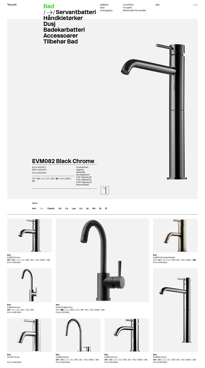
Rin (93, 208)
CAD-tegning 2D (84, 177)
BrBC (67, 178)
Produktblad (82, 167)
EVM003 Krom (62, 357)
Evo (41, 208)
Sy (87, 208)
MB (38, 178)
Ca (66, 208)
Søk (157, 4)
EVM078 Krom (13, 307)
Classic (51, 208)
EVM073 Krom (111, 357)
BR (52, 178)
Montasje (80, 172)
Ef (106, 208)
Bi (100, 208)
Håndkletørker (63, 17)
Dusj (49, 23)
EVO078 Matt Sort (64, 307)
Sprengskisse (83, 174)
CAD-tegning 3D (84, 179)
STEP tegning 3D (84, 182)
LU (43, 178)
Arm (34, 208)
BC (57, 178)
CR (33, 178)
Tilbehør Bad (60, 41)
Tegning (80, 169)
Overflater (128, 4)
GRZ (72, 310)
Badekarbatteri (64, 29)
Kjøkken (104, 4)
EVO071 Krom (13, 357)
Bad (102, 7)
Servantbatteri (76, 12)
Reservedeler (82, 184)
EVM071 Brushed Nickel (164, 257)
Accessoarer (60, 35)
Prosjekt (127, 7)
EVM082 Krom (159, 357)
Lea (73, 208)
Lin (80, 208)
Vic (59, 208)
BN (33, 181)
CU (47, 178)
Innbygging (106, 10)
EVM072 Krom (13, 257)
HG (62, 178)
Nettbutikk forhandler (134, 10)
